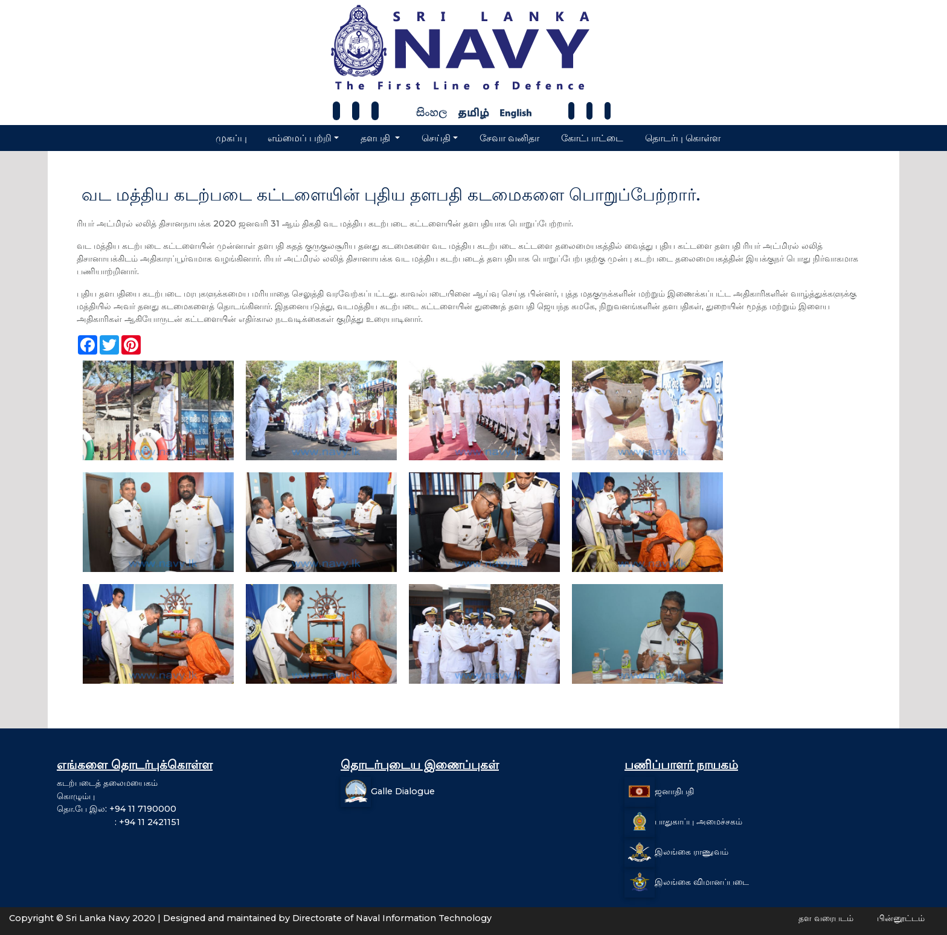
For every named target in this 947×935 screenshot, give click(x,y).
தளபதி (377, 138)
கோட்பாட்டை (592, 138)
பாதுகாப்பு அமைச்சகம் (698, 821)
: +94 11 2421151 (118, 822)
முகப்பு (231, 138)
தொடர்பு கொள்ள (683, 138)
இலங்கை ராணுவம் (691, 851)
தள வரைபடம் (825, 918)
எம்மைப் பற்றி (300, 138)
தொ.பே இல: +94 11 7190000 (116, 808)
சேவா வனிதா (509, 138)
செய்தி (436, 138)
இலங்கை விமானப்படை (702, 881)
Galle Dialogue (403, 791)
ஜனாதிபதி (674, 791)
